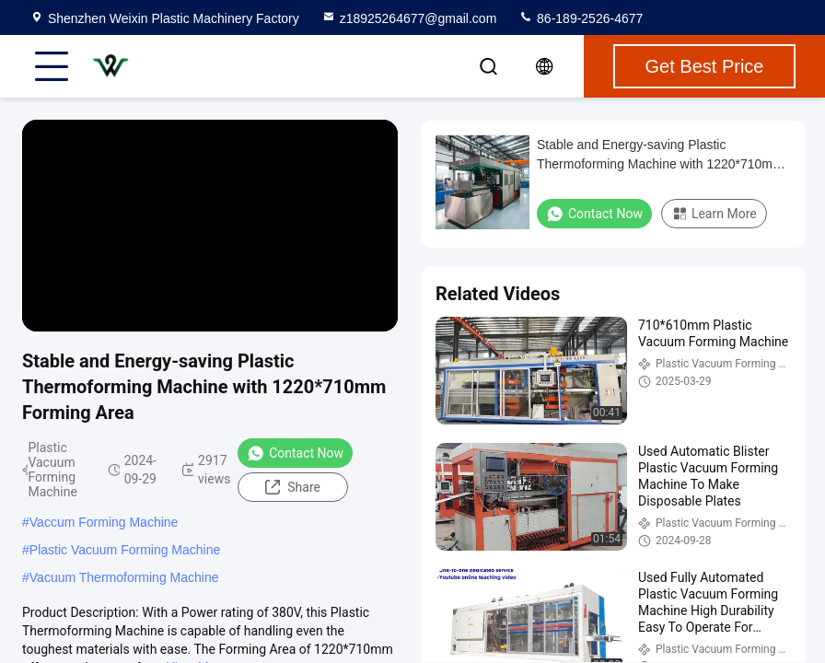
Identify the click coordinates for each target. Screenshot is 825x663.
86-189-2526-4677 (580, 18)
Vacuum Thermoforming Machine (124, 577)
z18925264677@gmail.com (409, 18)
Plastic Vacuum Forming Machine (124, 549)
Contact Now (295, 453)
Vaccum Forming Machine (104, 522)
